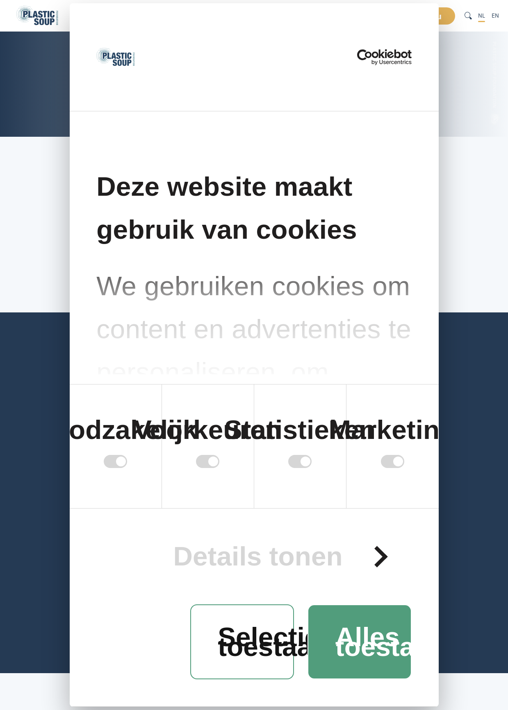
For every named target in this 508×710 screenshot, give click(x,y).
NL (481, 15)
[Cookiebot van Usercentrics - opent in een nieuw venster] (376, 57)
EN (495, 15)
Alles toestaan (373, 642)
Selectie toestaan (256, 642)
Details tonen (257, 556)
